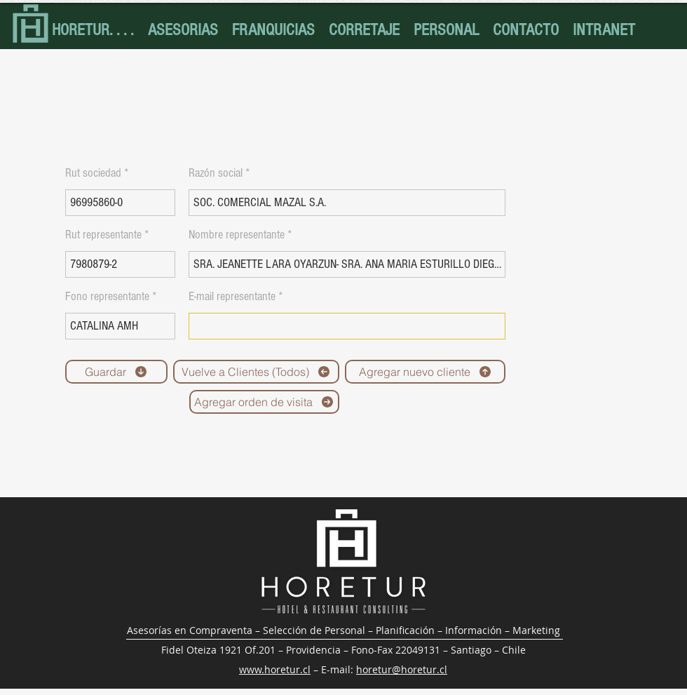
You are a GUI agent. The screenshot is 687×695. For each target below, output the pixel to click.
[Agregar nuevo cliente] (425, 372)
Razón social (216, 173)
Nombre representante (237, 235)
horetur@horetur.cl (401, 669)
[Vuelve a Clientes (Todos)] (256, 372)
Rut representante (103, 235)
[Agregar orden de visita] (264, 402)
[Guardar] (116, 372)
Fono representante (107, 296)
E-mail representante (232, 296)
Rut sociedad (93, 173)
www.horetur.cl (275, 669)
